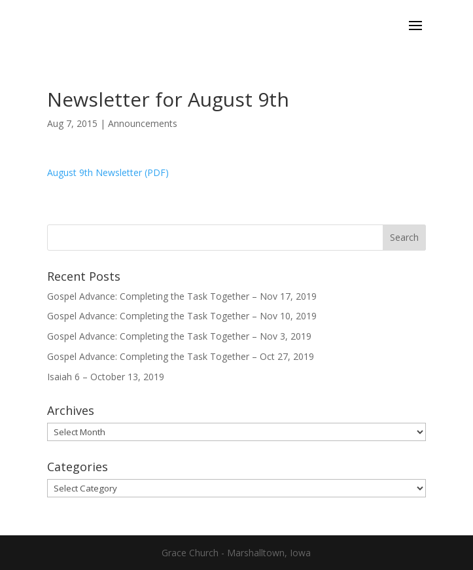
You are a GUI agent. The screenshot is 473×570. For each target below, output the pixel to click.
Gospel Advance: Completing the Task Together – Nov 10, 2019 (182, 316)
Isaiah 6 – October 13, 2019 (105, 376)
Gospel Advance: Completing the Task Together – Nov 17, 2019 (182, 296)
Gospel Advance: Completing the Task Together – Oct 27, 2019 (180, 356)
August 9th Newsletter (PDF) (108, 172)
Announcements (142, 123)
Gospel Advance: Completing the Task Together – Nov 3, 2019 (179, 336)
